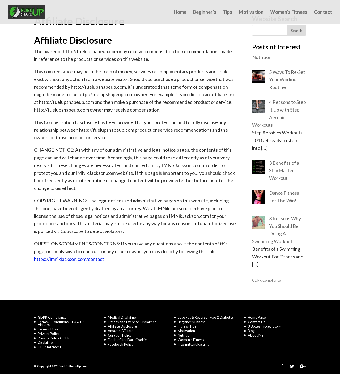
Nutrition (185, 335)
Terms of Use (48, 329)
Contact (323, 12)
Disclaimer (46, 342)
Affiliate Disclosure (122, 326)
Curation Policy (119, 335)
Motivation (251, 12)
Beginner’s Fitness (191, 322)
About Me (256, 335)
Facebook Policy (120, 344)
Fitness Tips (187, 326)
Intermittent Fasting (193, 344)
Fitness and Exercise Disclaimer (132, 322)
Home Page (257, 317)
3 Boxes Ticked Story (264, 326)
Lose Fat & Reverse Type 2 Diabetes (206, 317)
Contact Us (256, 322)
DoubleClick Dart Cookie (127, 340)
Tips (227, 12)
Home (180, 12)
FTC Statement (49, 347)
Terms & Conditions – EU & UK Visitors (61, 323)
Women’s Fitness (288, 12)
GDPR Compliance (266, 280)
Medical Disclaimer (122, 317)
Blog (251, 331)
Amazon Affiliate (120, 331)
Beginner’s (204, 12)
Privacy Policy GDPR (54, 338)
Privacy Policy (48, 334)
